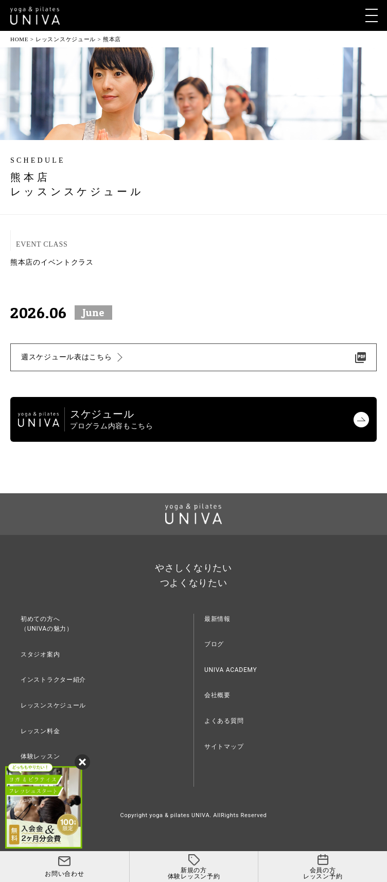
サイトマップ (223, 746)
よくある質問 (223, 720)
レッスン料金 (40, 731)
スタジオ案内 (40, 654)
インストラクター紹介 (53, 679)
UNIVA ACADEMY (230, 669)
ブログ (214, 644)
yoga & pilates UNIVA (179, 815)
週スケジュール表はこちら (66, 357)
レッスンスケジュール (53, 705)
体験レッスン (40, 756)
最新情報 (217, 618)
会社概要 (217, 695)
